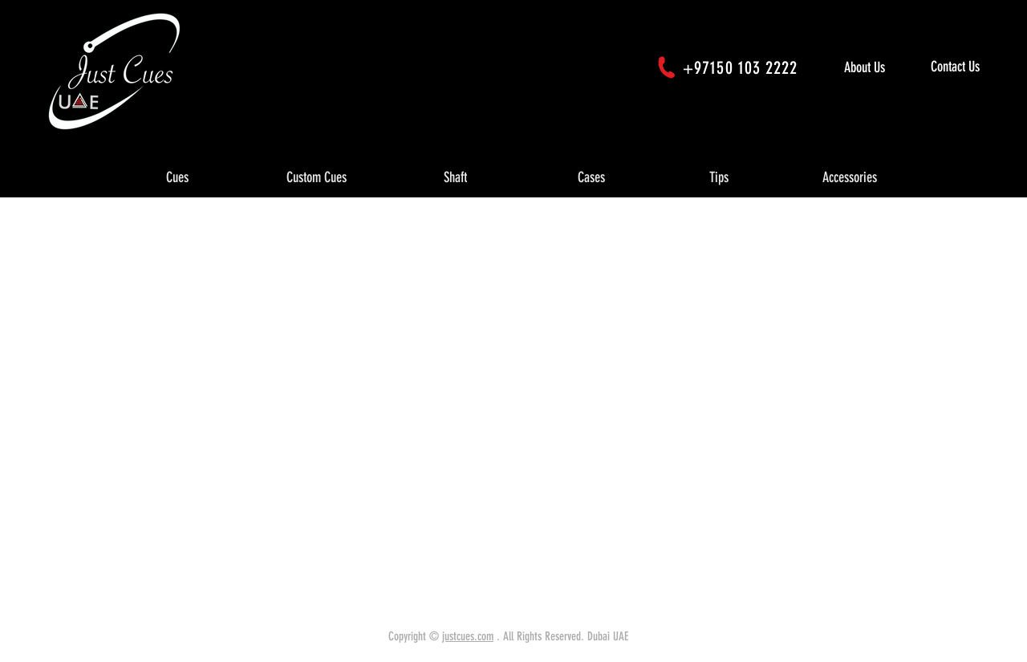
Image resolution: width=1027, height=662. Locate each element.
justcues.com (467, 636)
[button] (177, 178)
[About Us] (881, 68)
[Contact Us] (976, 67)
